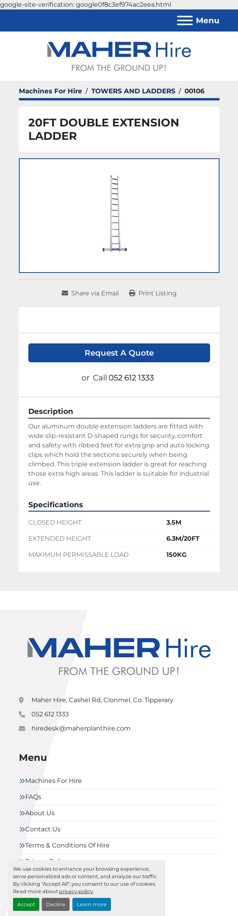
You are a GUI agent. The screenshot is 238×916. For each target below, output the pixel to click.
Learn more (92, 904)
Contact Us (43, 829)
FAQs (33, 797)
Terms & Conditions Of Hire (67, 845)
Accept (26, 904)
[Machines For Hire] (50, 91)
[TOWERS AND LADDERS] (133, 91)
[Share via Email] (90, 293)
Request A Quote (119, 353)
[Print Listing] (153, 293)
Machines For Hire (53, 780)
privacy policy (76, 891)
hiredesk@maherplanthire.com (81, 728)
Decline (55, 904)
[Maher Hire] (119, 656)
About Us (40, 813)
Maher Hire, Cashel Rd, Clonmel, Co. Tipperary (102, 700)
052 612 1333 (131, 377)
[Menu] (185, 20)
